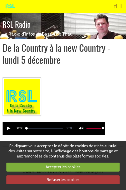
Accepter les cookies (63, 167)
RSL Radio (17, 24)
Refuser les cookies (63, 179)
